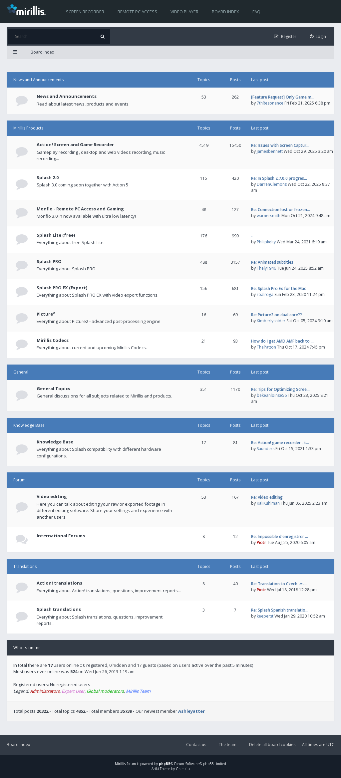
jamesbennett (270, 151)
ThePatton (266, 347)
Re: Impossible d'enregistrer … (279, 536)
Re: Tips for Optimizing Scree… (280, 389)
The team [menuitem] (227, 744)
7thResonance (270, 103)
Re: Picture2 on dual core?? (276, 315)
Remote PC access (137, 12)
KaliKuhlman (268, 503)
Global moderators (105, 691)
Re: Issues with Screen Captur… (280, 145)
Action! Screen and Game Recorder (75, 144)
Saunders (265, 448)
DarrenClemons (272, 184)
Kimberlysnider (271, 321)
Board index (225, 12)
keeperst (265, 616)
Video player (184, 12)
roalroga (265, 294)
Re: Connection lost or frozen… (280, 209)
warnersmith (268, 215)
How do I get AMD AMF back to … (282, 341)
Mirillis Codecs (53, 340)
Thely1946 (266, 268)
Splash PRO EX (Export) (62, 288)
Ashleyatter (191, 711)
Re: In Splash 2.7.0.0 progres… (279, 178)
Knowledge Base (29, 425)
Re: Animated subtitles (272, 262)
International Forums (61, 536)
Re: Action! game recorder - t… (280, 442)
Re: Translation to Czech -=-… (279, 584)
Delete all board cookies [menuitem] (272, 744)
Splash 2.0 (48, 177)
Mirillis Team (138, 691)
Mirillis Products (28, 128)
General (20, 372)
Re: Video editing (267, 497)
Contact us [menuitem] (196, 744)
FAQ (256, 12)
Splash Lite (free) (56, 235)
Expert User (73, 691)
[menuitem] (318, 36)
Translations (25, 566)
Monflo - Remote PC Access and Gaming (80, 209)
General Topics (53, 388)
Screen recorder (85, 12)
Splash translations (59, 609)
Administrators (45, 691)
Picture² (46, 314)
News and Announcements (38, 80)
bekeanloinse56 (272, 395)
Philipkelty (266, 242)
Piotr (261, 542)
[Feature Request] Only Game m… (282, 97)
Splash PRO (49, 261)
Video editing (52, 496)
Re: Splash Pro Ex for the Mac (278, 288)
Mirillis (120, 763)
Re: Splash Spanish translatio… (279, 610)
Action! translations (59, 583)
